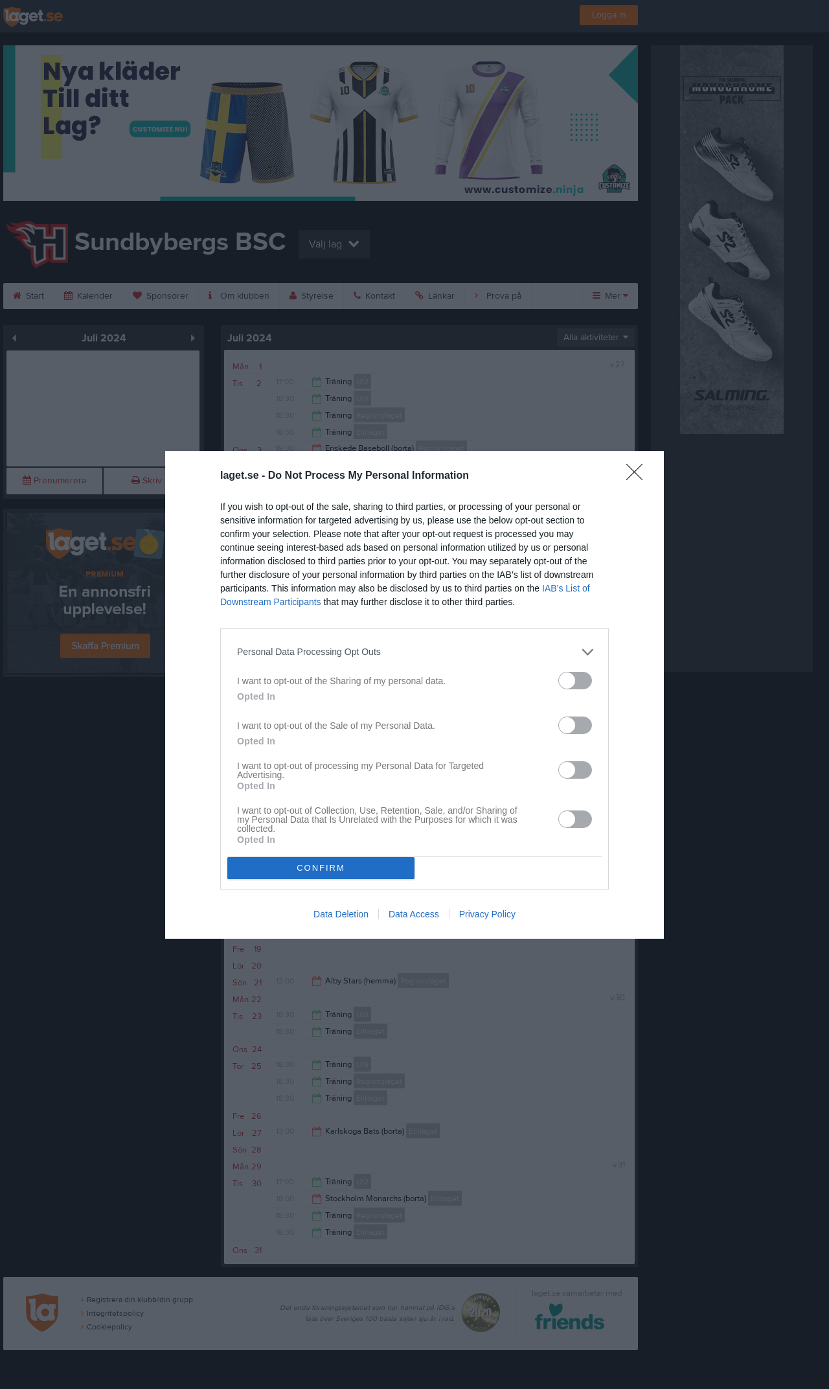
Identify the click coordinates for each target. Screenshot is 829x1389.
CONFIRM (321, 868)
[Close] (638, 476)
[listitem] (414, 652)
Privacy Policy (487, 914)
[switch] (575, 680)
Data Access (414, 914)
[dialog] (414, 695)
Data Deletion (341, 914)
